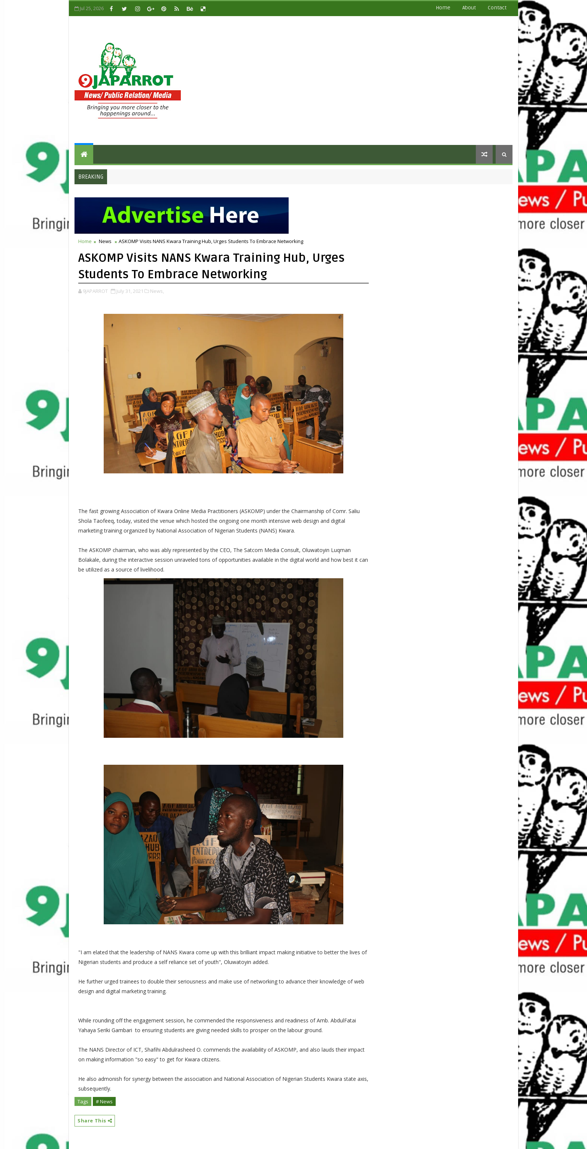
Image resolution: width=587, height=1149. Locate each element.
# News (104, 1101)
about (469, 7)
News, (157, 291)
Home (443, 7)
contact (497, 7)
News (105, 241)
